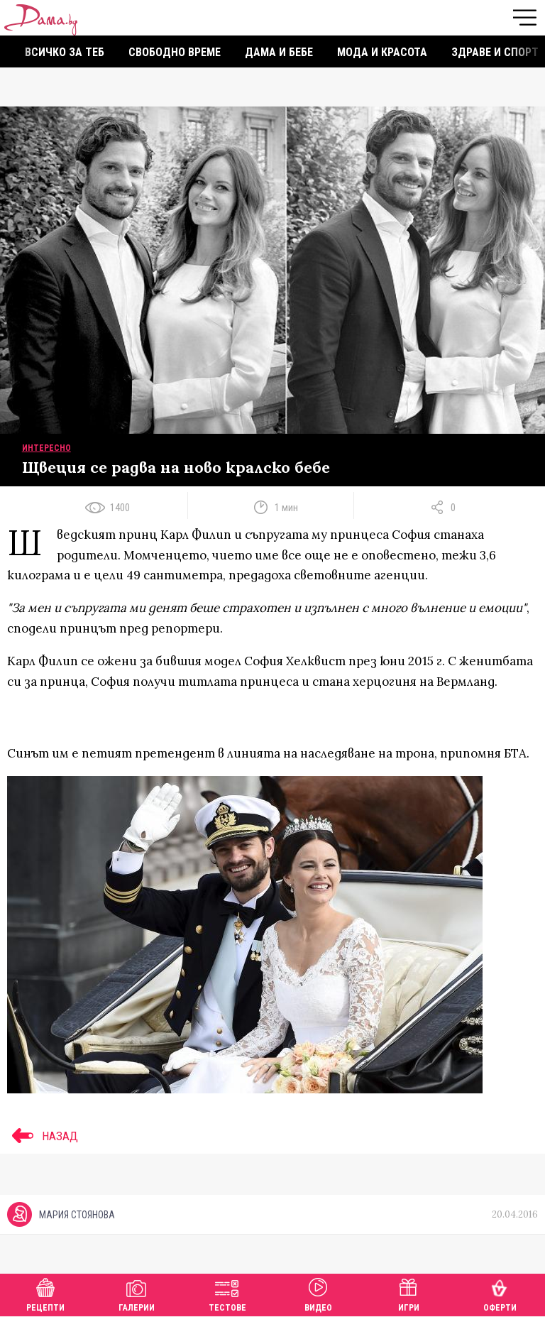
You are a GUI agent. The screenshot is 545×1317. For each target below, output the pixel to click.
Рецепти (45, 1293)
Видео (318, 1293)
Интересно (46, 448)
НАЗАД (42, 1136)
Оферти (500, 1293)
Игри (408, 1293)
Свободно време (174, 52)
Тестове (227, 1293)
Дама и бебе (279, 52)
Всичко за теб (64, 52)
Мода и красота (382, 52)
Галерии (137, 1293)
